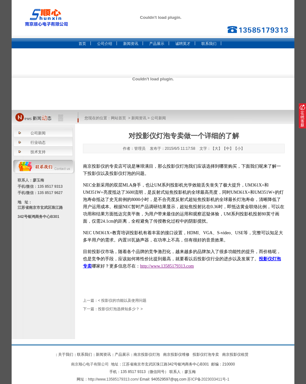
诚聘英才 (182, 43)
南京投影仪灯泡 (147, 354)
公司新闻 (158, 118)
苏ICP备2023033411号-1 (208, 379)
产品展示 (156, 43)
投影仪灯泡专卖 (206, 354)
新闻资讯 (130, 43)
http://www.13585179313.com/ (113, 379)
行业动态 (38, 142)
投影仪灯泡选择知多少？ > (120, 309)
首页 (82, 43)
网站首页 (118, 118)
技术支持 (38, 152)
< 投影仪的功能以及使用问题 (122, 300)
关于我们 (65, 354)
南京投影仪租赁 (235, 354)
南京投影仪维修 (176, 354)
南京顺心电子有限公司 (90, 364)
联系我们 (208, 43)
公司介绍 (104, 43)
